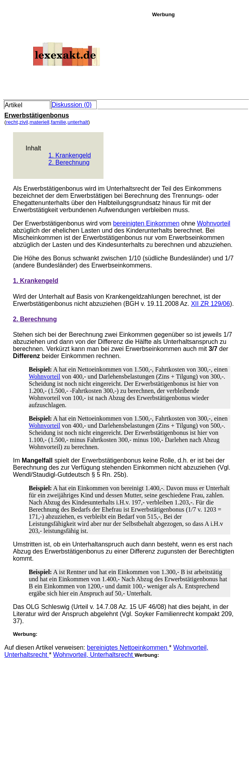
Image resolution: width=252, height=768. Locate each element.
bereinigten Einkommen (146, 223)
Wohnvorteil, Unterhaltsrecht (94, 654)
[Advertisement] (200, 57)
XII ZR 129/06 (210, 303)
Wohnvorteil (213, 223)
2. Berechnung (69, 162)
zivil (23, 122)
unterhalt (78, 122)
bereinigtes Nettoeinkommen (128, 647)
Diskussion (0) (72, 104)
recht (12, 122)
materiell (39, 122)
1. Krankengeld (70, 155)
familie (58, 122)
